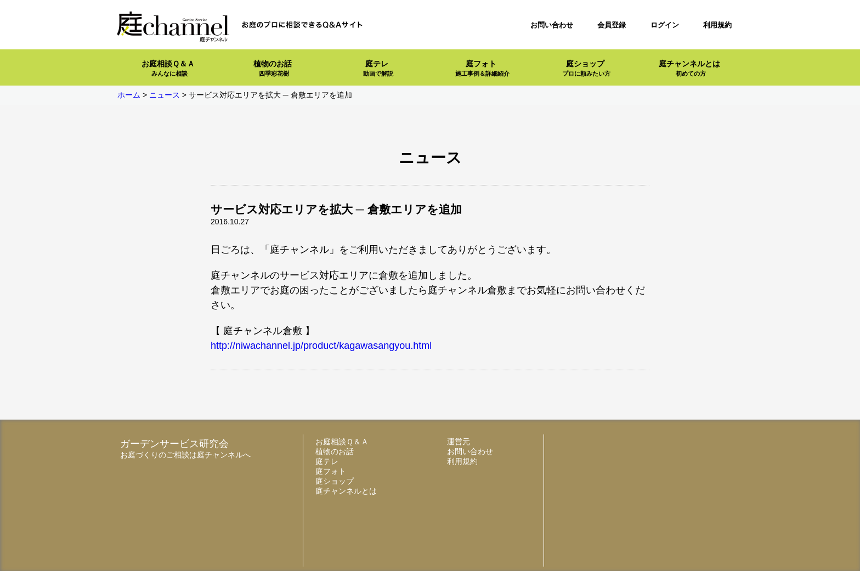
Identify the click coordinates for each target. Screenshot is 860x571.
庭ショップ (586, 68)
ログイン (664, 25)
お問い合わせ (551, 25)
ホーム (128, 95)
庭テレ (378, 68)
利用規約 (717, 25)
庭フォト (482, 68)
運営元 (458, 441)
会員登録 (611, 25)
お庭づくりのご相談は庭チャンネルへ (185, 454)
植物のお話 (272, 68)
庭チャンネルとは (689, 68)
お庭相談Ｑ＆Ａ (168, 68)
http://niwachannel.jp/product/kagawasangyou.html (321, 345)
